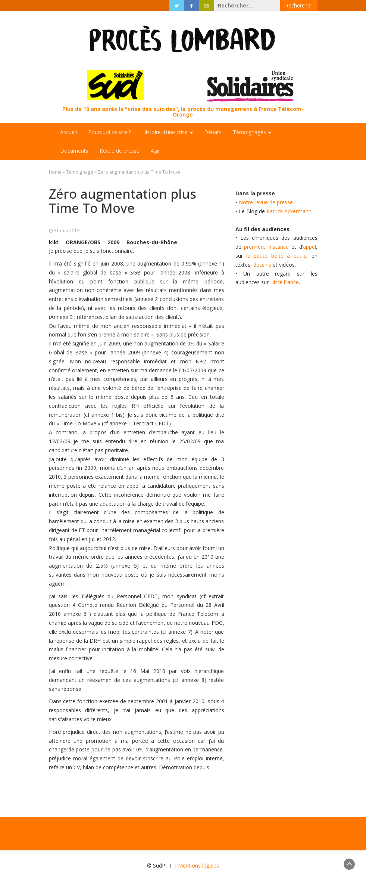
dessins (262, 264)
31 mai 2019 (66, 230)
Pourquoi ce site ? (109, 132)
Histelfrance (284, 282)
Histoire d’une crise (167, 132)
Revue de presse (120, 150)
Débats (213, 132)
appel (309, 246)
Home (55, 172)
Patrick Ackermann (289, 211)
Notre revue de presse (266, 202)
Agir (155, 150)
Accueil (68, 132)
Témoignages (252, 132)
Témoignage (79, 172)
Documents (74, 150)
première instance (266, 246)
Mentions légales (198, 865)
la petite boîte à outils (276, 255)
